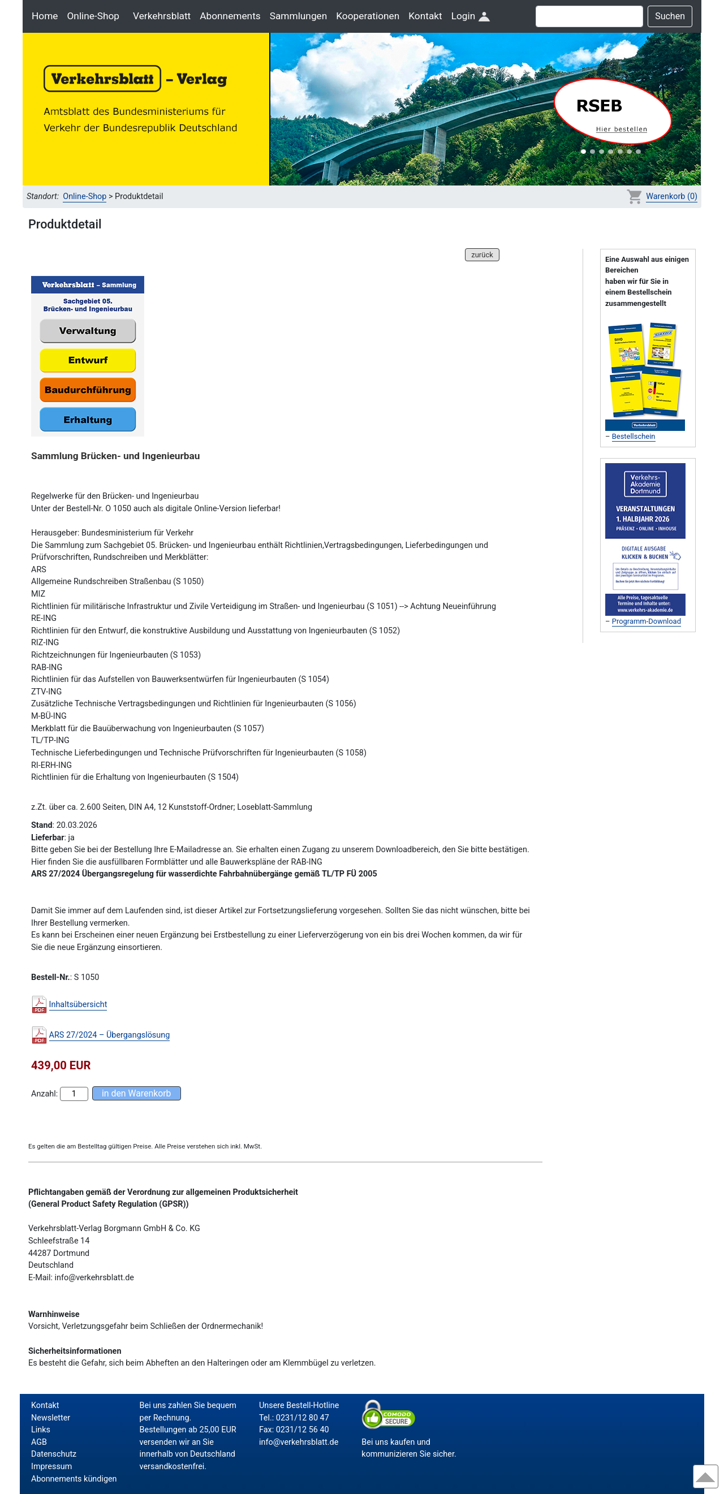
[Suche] (589, 16)
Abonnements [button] (230, 15)
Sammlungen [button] (298, 15)
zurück (482, 255)
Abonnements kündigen (74, 1479)
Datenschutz (53, 1454)
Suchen (670, 16)
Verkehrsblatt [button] (162, 15)
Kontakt (425, 15)
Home (45, 15)
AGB (39, 1442)
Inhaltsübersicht (78, 1004)
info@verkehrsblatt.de (298, 1442)
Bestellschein (634, 436)
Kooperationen (367, 15)
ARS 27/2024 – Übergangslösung (109, 1035)
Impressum (51, 1466)
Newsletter (50, 1418)
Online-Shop (93, 15)
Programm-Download (646, 621)
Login (470, 15)
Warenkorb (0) (671, 196)
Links (40, 1430)
